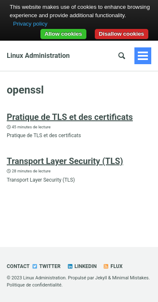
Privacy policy (30, 24)
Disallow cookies (121, 34)
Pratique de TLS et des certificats (70, 117)
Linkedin (82, 266)
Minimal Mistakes (130, 278)
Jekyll (101, 278)
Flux (112, 266)
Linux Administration (38, 56)
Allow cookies (63, 34)
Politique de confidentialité (34, 285)
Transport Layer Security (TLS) (65, 161)
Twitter (46, 266)
